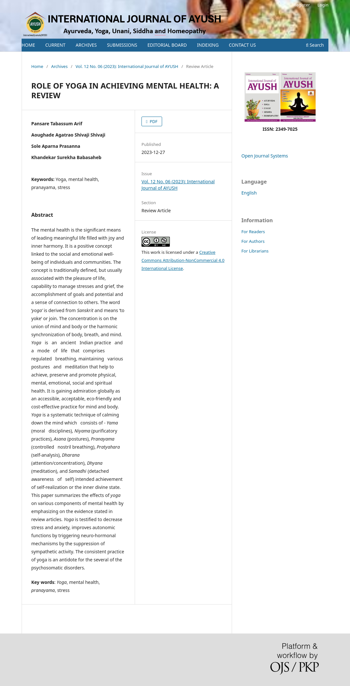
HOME (28, 45)
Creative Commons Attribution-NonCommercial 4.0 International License (182, 260)
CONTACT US (242, 45)
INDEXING (208, 45)
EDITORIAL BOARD (167, 45)
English (249, 193)
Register (302, 5)
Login (322, 5)
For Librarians (254, 251)
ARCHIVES (86, 45)
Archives (59, 66)
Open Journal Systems (264, 156)
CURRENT (55, 45)
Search (315, 45)
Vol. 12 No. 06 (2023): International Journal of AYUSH (127, 66)
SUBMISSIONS (122, 45)
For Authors (253, 241)
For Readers (253, 231)
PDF (153, 121)
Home (37, 66)
